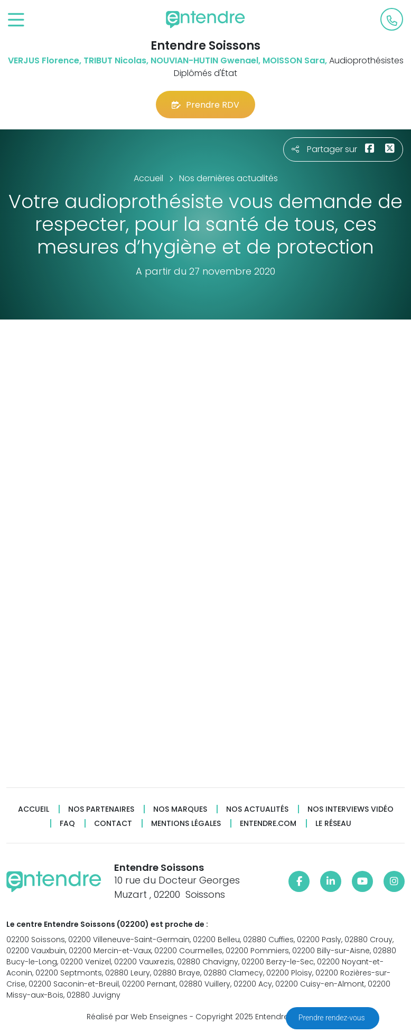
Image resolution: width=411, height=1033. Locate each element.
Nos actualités (257, 809)
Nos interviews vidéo (350, 809)
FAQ (67, 823)
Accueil (33, 809)
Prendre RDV (205, 105)
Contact (113, 823)
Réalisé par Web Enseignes (137, 1016)
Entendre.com (268, 823)
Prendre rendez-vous (332, 1017)
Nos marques (180, 809)
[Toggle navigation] (16, 20)
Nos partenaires (101, 809)
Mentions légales (186, 823)
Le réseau (333, 823)
